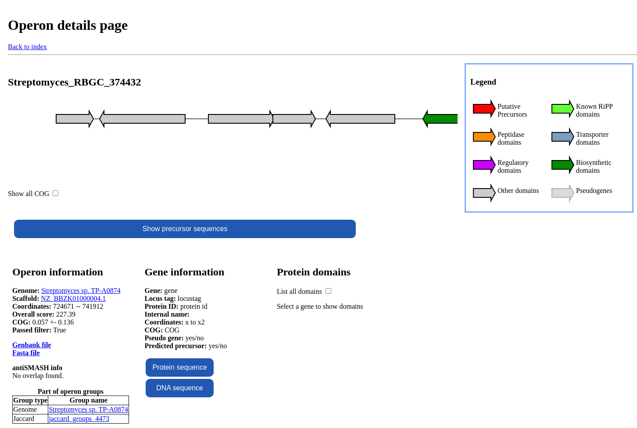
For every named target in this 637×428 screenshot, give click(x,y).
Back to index (27, 46)
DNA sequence (179, 388)
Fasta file (26, 353)
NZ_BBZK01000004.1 (73, 298)
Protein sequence (179, 367)
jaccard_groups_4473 (79, 418)
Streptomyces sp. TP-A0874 (81, 290)
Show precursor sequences (185, 228)
